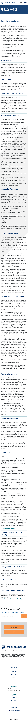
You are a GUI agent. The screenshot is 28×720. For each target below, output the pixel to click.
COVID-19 (13, 700)
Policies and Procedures (14, 710)
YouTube (14, 677)
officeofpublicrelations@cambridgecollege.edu (13, 599)
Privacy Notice (14, 707)
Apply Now (14, 632)
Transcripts (14, 697)
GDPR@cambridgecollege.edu (8, 528)
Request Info (14, 627)
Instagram (14, 674)
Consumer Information (14, 713)
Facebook (14, 671)
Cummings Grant (14, 699)
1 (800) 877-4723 (14, 668)
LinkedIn (14, 681)
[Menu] (25, 2)
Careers (14, 696)
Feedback (13, 716)
